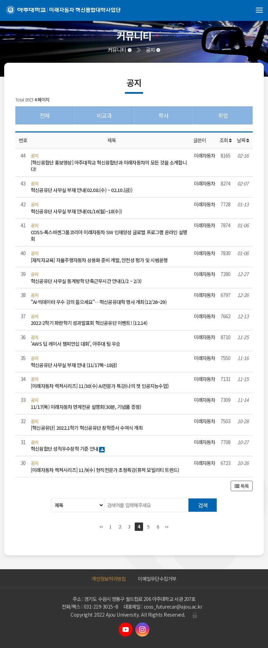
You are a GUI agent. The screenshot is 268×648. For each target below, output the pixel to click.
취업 (223, 115)
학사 (163, 115)
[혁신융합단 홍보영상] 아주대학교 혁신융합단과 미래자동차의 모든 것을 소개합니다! (109, 166)
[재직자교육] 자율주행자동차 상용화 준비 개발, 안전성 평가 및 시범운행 (99, 260)
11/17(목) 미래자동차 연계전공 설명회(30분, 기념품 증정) (86, 406)
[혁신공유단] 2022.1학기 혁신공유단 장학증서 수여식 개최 (87, 427)
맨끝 (167, 527)
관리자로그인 (195, 615)
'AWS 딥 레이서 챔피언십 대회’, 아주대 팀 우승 (75, 343)
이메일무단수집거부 (157, 578)
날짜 (243, 140)
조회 (225, 140)
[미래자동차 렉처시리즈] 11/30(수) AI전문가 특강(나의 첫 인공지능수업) (100, 385)
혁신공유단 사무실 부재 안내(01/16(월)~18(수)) (76, 211)
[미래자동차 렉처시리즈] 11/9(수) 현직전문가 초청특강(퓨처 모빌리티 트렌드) (105, 469)
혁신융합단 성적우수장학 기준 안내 (65, 448)
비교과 (104, 115)
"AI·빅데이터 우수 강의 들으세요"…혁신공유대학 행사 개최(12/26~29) (98, 301)
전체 (45, 115)
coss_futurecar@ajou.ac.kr (173, 606)
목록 (241, 485)
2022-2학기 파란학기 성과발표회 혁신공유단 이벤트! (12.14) (89, 322)
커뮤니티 (117, 49)
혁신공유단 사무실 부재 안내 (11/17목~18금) (74, 364)
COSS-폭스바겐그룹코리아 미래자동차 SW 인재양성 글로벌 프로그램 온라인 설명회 (109, 236)
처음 (101, 527)
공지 (150, 49)
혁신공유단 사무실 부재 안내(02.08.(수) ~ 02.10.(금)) (81, 189)
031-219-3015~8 (101, 606)
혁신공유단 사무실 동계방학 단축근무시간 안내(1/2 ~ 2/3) (86, 280)
